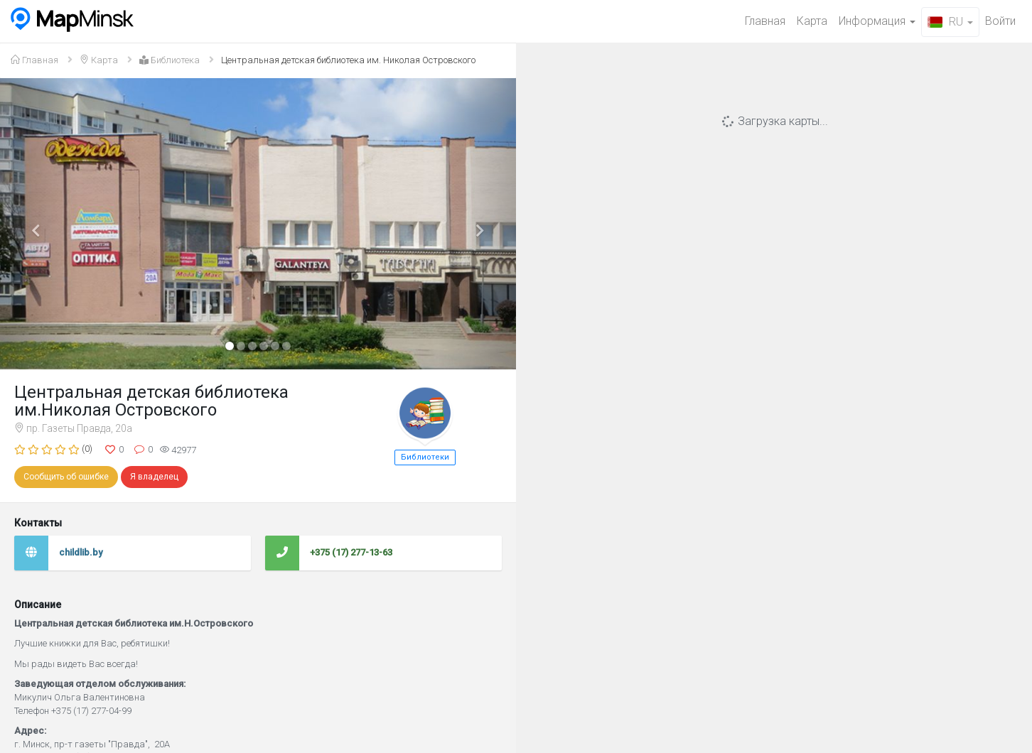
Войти (1000, 21)
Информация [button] (877, 21)
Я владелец (154, 477)
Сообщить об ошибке (66, 477)
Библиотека (169, 60)
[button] (38, 224)
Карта (812, 21)
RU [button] (950, 21)
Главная (765, 21)
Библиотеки (425, 457)
